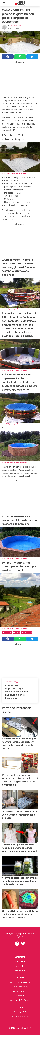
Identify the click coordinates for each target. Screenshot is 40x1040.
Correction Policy (20, 986)
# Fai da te (27, 632)
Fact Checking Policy (20, 982)
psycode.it (20, 970)
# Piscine (6, 632)
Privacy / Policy (20, 1011)
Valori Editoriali (20, 991)
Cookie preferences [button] (20, 1016)
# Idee (16, 632)
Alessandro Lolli (15, 26)
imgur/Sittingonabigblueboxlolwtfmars (14, 173)
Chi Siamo (20, 961)
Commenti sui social (20, 1000)
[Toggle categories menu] (3, 3)
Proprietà (20, 995)
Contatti (20, 966)
